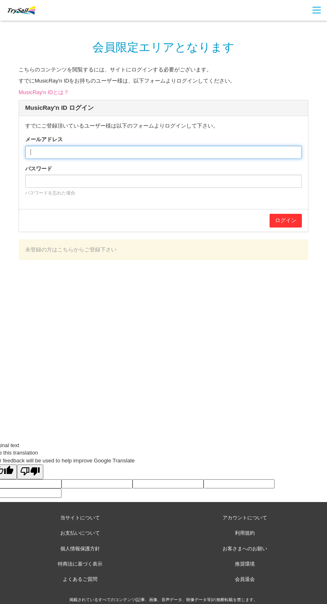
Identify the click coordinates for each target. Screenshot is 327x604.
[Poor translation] (30, 471)
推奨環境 (245, 564)
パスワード (38, 169)
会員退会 (245, 579)
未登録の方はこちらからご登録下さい (70, 249)
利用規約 (245, 533)
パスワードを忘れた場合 (50, 192)
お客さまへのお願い (245, 549)
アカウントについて (245, 518)
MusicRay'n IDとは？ (44, 92)
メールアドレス (44, 139)
